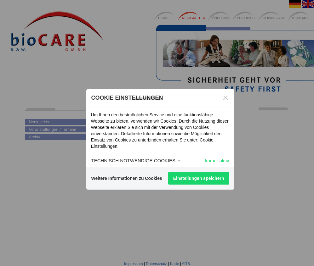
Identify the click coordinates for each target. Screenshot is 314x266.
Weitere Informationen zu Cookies (126, 178)
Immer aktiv (217, 160)
